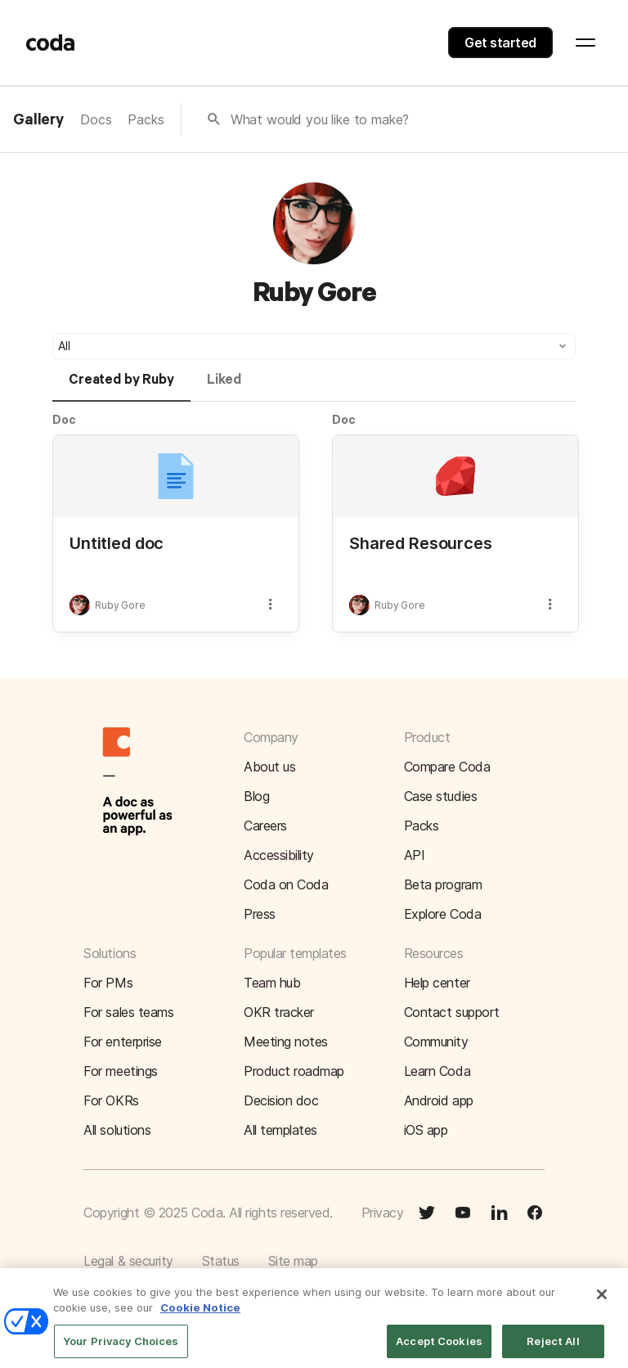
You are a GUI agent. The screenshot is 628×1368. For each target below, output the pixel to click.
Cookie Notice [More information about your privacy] (200, 1315)
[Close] (602, 1303)
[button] (314, 346)
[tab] (121, 387)
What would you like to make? (320, 119)
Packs (146, 119)
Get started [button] (500, 42)
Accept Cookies (439, 1349)
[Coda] (50, 42)
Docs (95, 119)
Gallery (38, 120)
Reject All (553, 1349)
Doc (64, 419)
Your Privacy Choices (121, 1349)
